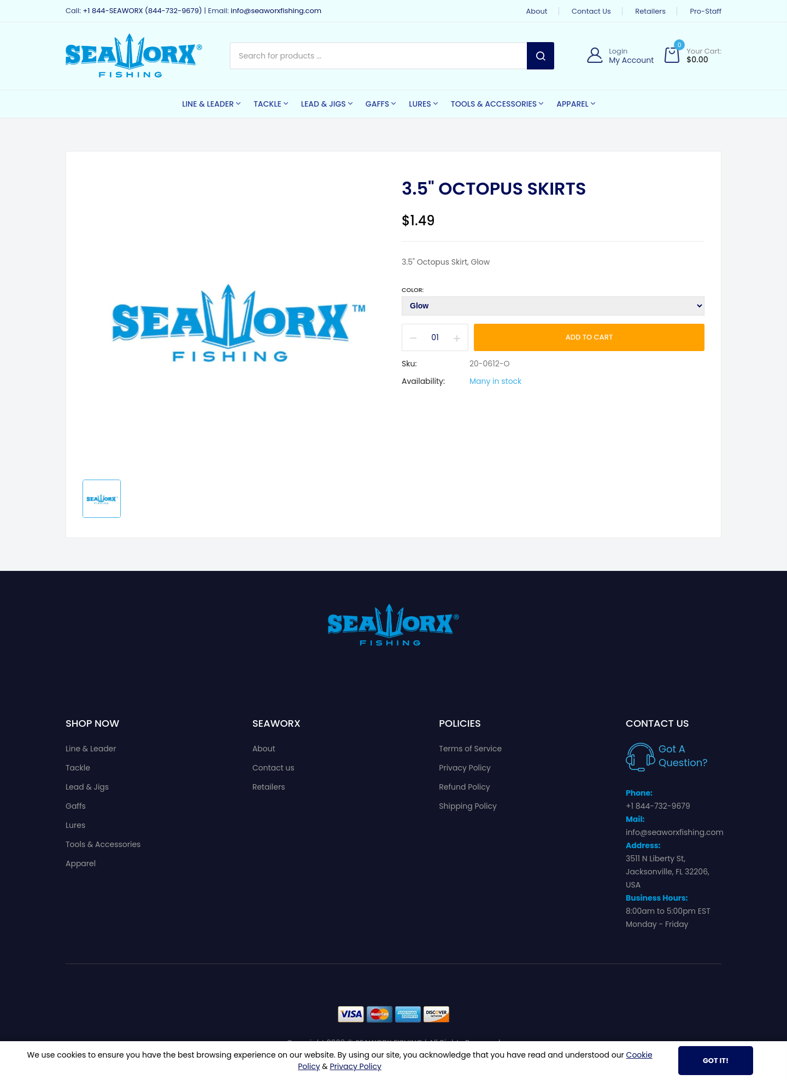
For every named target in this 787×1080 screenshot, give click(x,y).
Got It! (716, 1060)
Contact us (591, 11)
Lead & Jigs (87, 786)
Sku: (409, 363)
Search (540, 55)
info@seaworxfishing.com (276, 10)
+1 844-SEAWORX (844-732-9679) (142, 10)
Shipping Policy (468, 806)
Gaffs (76, 806)
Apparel (81, 863)
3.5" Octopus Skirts (494, 188)
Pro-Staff (705, 11)
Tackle (78, 767)
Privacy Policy (465, 767)
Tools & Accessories (103, 844)
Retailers (650, 11)
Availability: (423, 381)
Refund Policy (464, 786)
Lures (75, 825)
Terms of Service (470, 748)
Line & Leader (91, 748)
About (537, 11)
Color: (413, 289)
